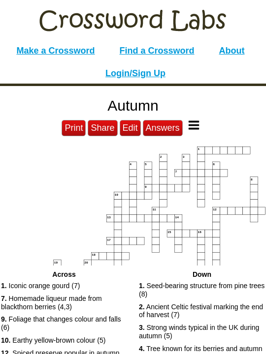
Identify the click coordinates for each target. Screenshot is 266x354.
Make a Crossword (55, 51)
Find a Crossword (157, 51)
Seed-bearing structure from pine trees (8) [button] (202, 290)
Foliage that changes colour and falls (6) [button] (61, 323)
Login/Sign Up (135, 73)
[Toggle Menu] (193, 125)
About (232, 51)
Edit (130, 128)
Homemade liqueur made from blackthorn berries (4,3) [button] (51, 303)
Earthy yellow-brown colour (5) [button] (53, 340)
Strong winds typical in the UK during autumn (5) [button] (199, 332)
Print (74, 128)
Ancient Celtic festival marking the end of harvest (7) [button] (201, 311)
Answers (163, 128)
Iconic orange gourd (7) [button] (40, 286)
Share (102, 128)
